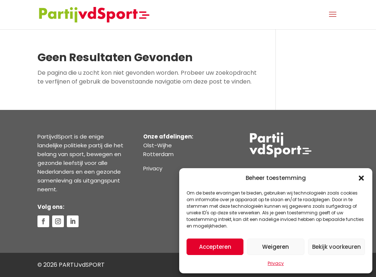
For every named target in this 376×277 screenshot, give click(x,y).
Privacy (276, 263)
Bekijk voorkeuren (336, 247)
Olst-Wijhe (157, 145)
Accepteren (215, 247)
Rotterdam (158, 154)
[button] (361, 178)
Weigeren (275, 247)
